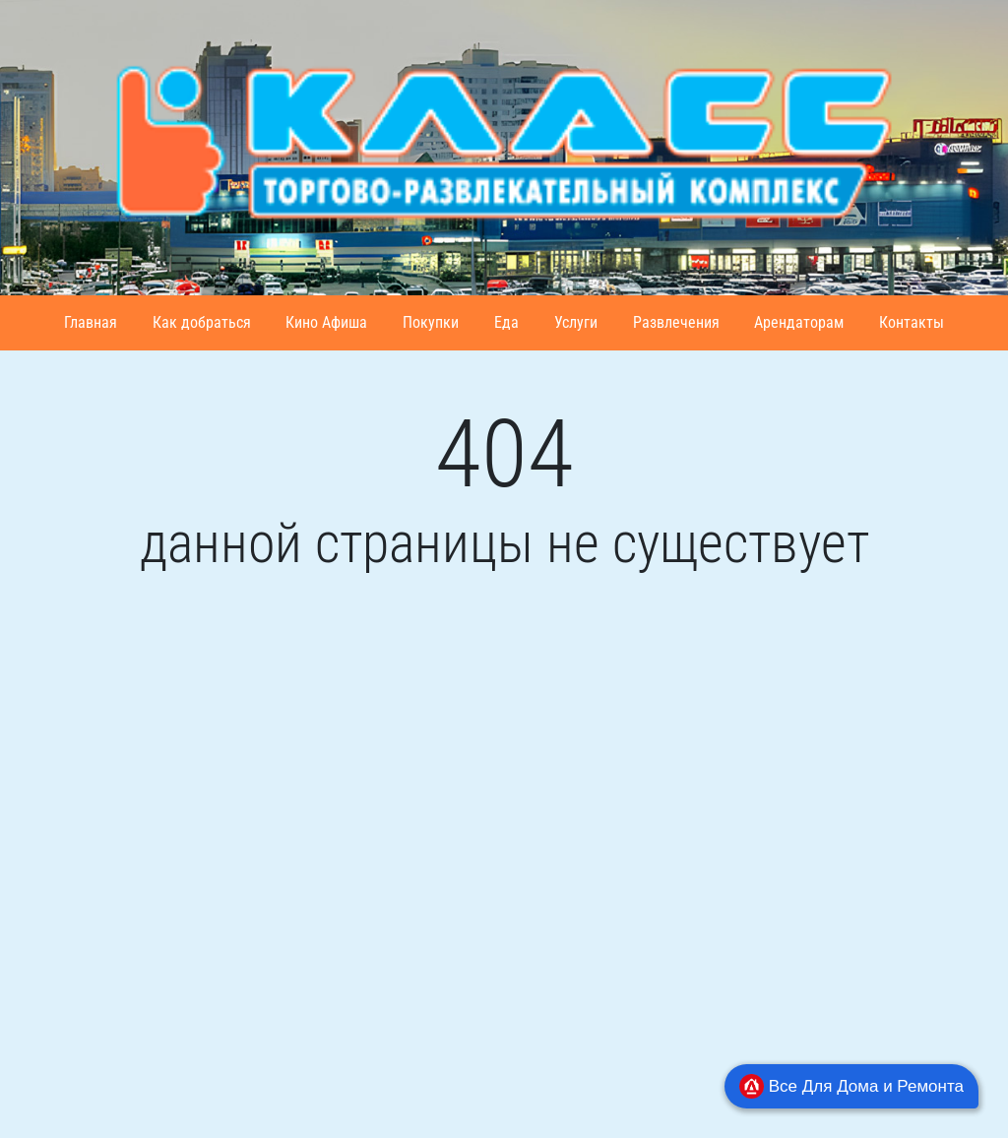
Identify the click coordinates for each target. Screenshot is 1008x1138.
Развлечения (676, 322)
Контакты (911, 322)
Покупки (431, 322)
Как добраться (202, 322)
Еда (506, 322)
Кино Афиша (326, 322)
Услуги (576, 322)
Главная (90, 322)
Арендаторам (799, 322)
